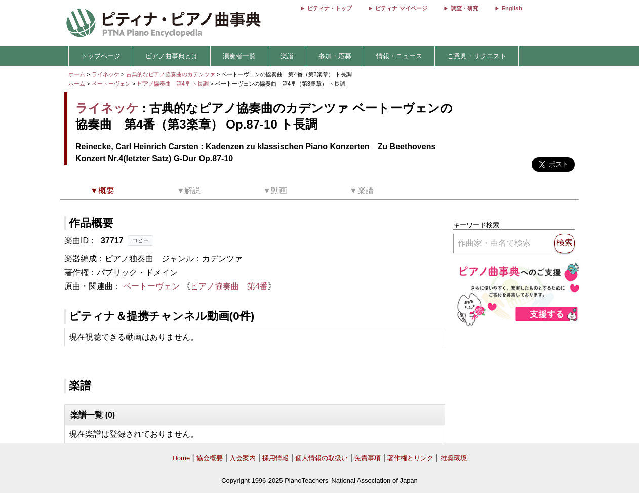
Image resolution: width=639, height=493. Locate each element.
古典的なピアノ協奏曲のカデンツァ (171, 74)
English (512, 8)
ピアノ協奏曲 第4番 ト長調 (173, 83)
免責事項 (367, 458)
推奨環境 (454, 458)
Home (181, 458)
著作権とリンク (410, 458)
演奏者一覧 (239, 56)
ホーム (76, 74)
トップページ (101, 56)
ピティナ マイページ (401, 8)
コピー (140, 240)
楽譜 (287, 56)
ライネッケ (105, 74)
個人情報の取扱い (321, 458)
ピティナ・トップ (329, 8)
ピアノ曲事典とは (171, 56)
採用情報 (275, 458)
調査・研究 (464, 8)
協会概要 (209, 458)
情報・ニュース (399, 56)
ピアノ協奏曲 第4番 (229, 286)
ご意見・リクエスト (476, 56)
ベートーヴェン (111, 83)
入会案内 (242, 458)
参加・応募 (334, 56)
